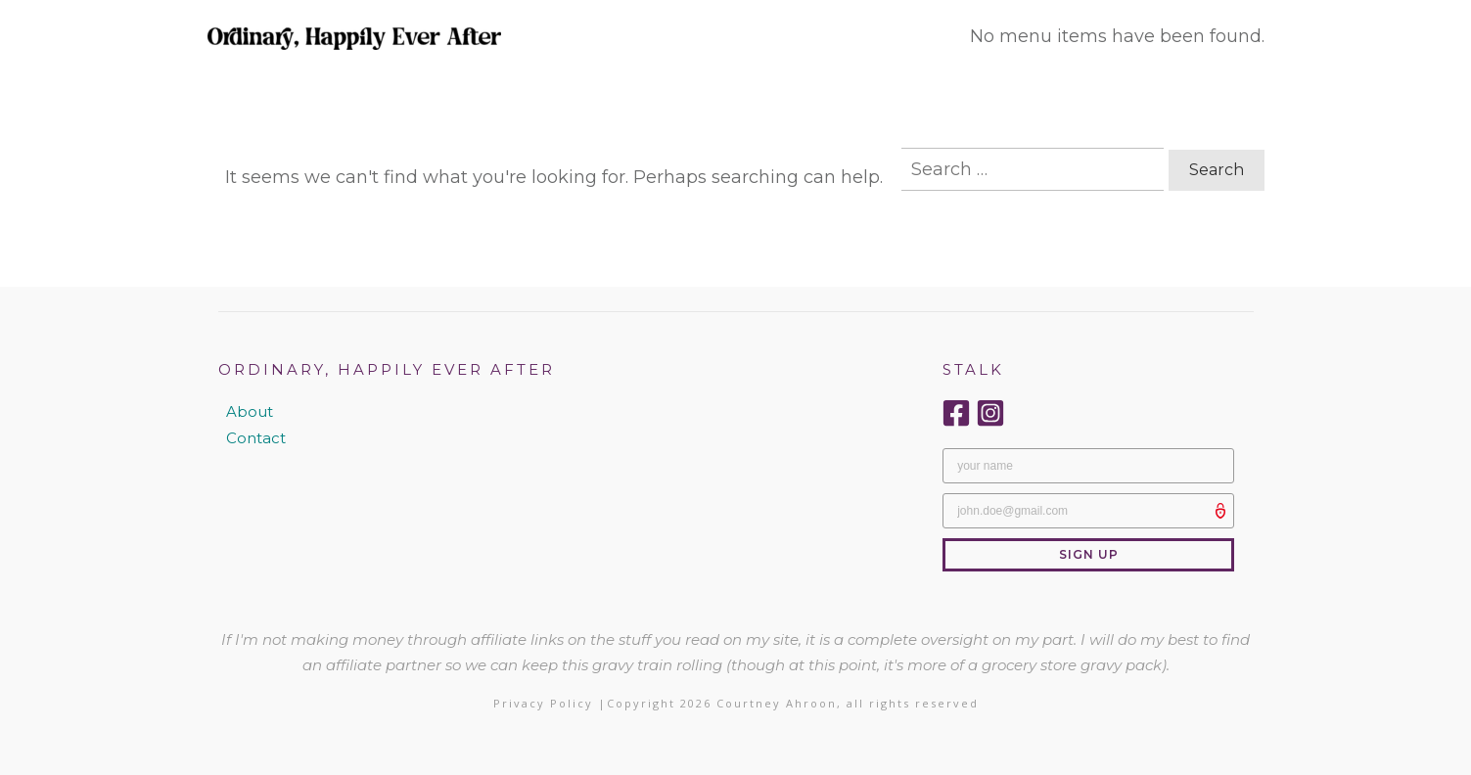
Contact (256, 438)
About (249, 411)
